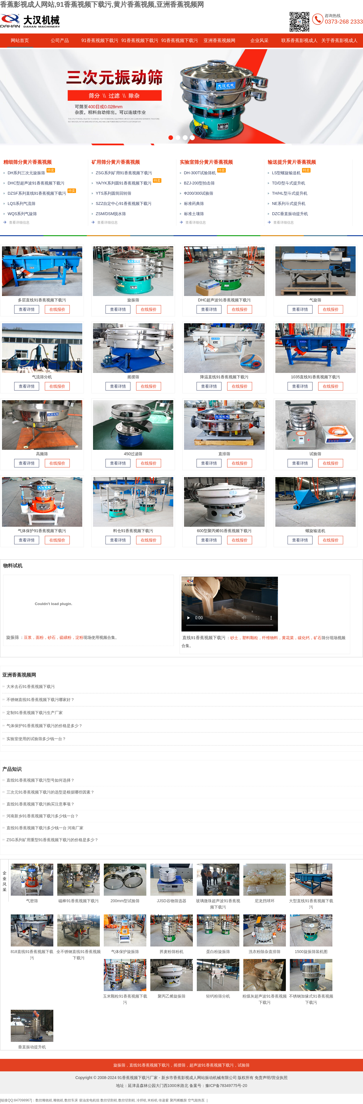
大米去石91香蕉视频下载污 (31, 686)
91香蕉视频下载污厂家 (138, 1077)
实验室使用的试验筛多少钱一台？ (36, 738)
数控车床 (71, 1100)
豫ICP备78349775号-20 (226, 1085)
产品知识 (12, 769)
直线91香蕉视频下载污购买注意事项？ (41, 804)
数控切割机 (108, 1100)
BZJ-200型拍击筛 (199, 183)
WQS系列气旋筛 (22, 213)
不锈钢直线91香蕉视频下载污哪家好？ (41, 699)
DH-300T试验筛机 (200, 173)
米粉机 (152, 1100)
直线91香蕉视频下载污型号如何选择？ (41, 780)
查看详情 (27, 309)
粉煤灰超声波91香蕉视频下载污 (264, 996)
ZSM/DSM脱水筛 (111, 213)
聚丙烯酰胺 (178, 1100)
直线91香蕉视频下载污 (149, 1065)
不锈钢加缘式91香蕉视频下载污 (311, 996)
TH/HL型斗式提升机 (289, 193)
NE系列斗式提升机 (288, 203)
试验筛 (244, 1065)
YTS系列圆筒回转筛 (113, 193)
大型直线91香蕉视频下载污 (311, 900)
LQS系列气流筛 (21, 203)
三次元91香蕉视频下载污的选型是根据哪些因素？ (50, 792)
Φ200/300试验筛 (199, 193)
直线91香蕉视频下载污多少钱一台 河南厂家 (45, 828)
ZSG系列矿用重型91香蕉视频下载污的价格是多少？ (52, 840)
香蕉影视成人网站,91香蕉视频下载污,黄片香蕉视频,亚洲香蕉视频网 (102, 4)
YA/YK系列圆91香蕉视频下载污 (123, 183)
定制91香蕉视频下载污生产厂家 (35, 712)
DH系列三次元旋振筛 (26, 173)
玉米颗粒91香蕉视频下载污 (125, 996)
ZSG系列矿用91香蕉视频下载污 (124, 173)
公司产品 (60, 40)
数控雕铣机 (43, 1100)
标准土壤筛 (194, 213)
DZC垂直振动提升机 (290, 213)
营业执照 (280, 1077)
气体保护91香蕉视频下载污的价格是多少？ (45, 725)
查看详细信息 (19, 222)
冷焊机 (141, 1100)
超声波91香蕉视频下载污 (211, 1065)
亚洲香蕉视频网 (219, 40)
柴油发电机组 (89, 1100)
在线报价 (57, 309)
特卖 (50, 170)
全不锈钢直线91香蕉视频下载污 (78, 951)
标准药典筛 (194, 203)
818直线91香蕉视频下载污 (32, 951)
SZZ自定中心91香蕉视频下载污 (123, 203)
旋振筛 (119, 1065)
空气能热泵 (196, 1100)
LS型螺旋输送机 (286, 173)
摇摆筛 (179, 1065)
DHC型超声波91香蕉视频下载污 (36, 183)
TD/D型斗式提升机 (288, 183)
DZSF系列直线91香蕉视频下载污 (37, 193)
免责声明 (263, 1077)
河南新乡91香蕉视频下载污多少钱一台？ (43, 816)
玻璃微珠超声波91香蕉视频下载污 (218, 900)
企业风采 (259, 40)
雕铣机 (58, 1100)
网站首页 (20, 40)
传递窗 (164, 1100)
